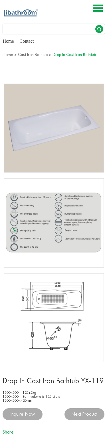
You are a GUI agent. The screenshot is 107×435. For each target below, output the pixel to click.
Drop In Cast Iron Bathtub (74, 55)
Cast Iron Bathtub (33, 55)
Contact (26, 41)
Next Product (84, 414)
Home (8, 41)
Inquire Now (23, 414)
